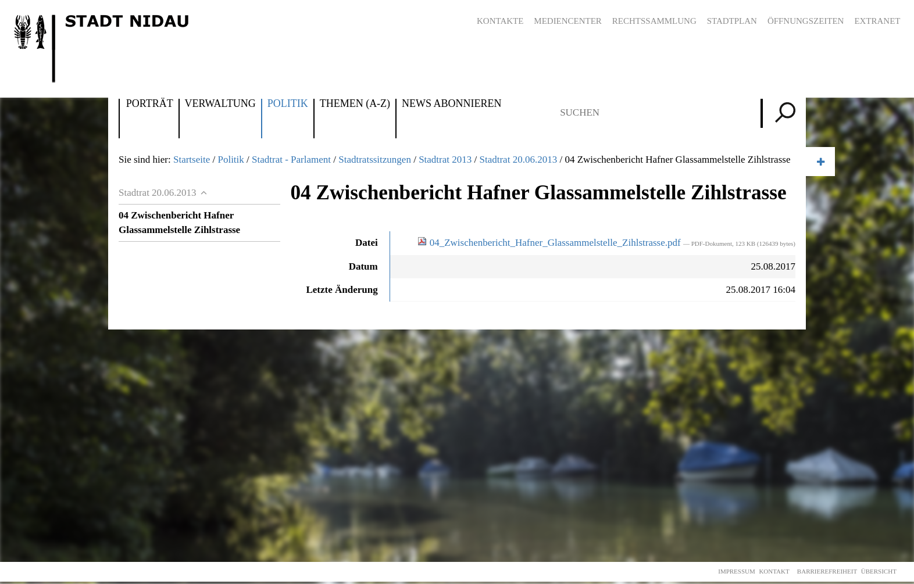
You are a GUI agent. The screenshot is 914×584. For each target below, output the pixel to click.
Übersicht (879, 571)
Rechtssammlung (654, 21)
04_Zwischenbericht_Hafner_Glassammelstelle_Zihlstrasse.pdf (550, 242)
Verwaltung (220, 104)
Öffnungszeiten (805, 21)
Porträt (149, 104)
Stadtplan (732, 21)
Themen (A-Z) (355, 104)
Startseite (191, 159)
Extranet (877, 21)
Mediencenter (568, 21)
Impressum (736, 571)
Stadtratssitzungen (374, 159)
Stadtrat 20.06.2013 (519, 159)
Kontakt (774, 571)
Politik (287, 104)
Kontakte (500, 21)
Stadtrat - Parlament (291, 159)
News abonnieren (451, 104)
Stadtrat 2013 (445, 159)
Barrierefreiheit (827, 571)
